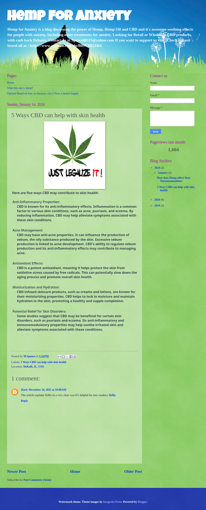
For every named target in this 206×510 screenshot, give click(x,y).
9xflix (112, 395)
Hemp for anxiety (69, 17)
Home (10, 82)
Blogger (142, 501)
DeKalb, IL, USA (33, 366)
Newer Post (16, 471)
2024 (157, 167)
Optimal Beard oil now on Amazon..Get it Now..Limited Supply (42, 93)
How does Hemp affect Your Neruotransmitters (173, 179)
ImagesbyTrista (112, 501)
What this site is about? (20, 88)
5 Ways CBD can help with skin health (43, 362)
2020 (157, 199)
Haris (24, 389)
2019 (157, 205)
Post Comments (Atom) (37, 479)
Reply (24, 400)
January (163, 172)
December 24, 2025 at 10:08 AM (47, 389)
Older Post (133, 471)
